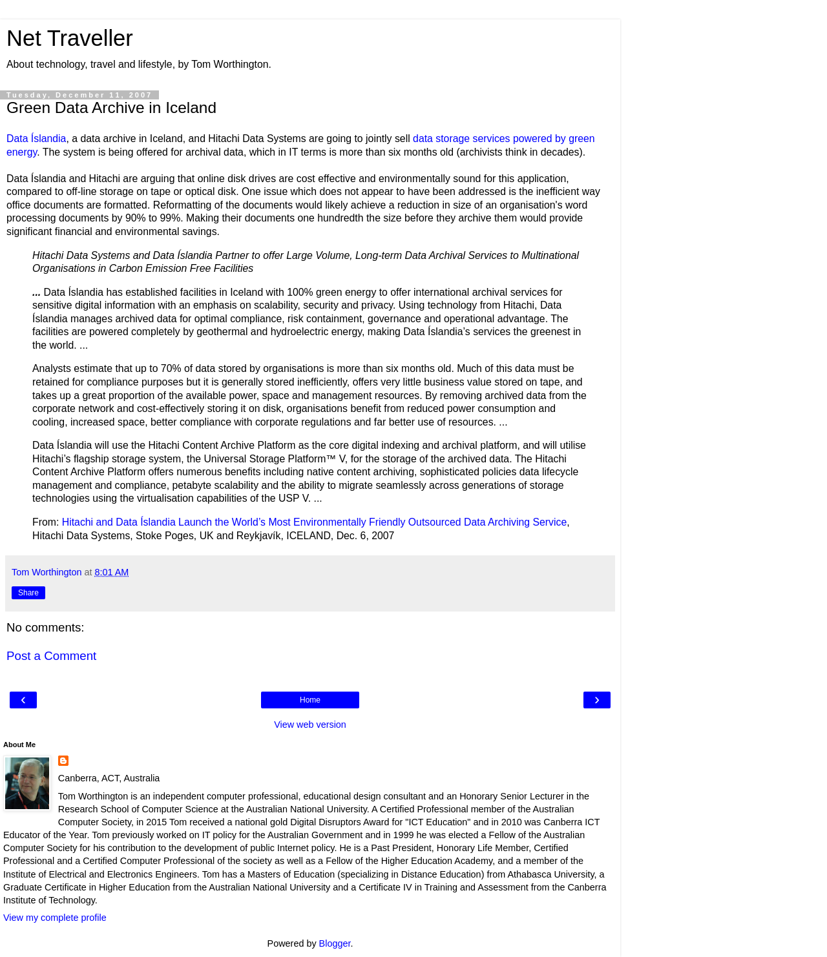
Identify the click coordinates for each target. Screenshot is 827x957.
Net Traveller (69, 38)
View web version (310, 724)
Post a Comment (51, 656)
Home (310, 700)
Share (28, 592)
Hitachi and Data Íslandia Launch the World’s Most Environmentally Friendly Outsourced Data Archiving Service (314, 522)
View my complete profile (55, 917)
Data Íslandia (36, 138)
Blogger (335, 943)
